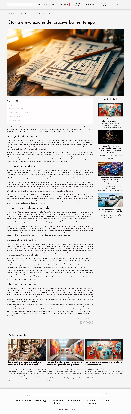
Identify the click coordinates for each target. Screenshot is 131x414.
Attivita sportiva (49, 4)
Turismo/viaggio (62, 4)
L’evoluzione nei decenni (15, 108)
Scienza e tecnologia (104, 4)
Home (8, 13)
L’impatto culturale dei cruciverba (17, 112)
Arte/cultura (90, 4)
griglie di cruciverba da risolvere (64, 216)
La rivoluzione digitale (14, 116)
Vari (117, 4)
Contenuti (13, 100)
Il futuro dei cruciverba (14, 120)
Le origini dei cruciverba (14, 105)
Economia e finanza (76, 4)
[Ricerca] (21, 4)
